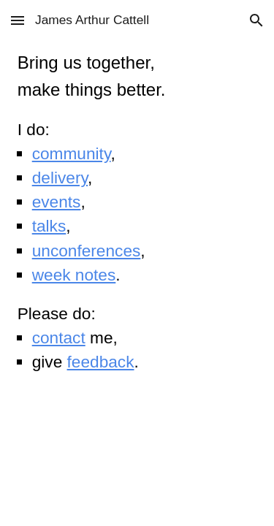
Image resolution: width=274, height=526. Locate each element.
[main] (137, 212)
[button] (17, 20)
